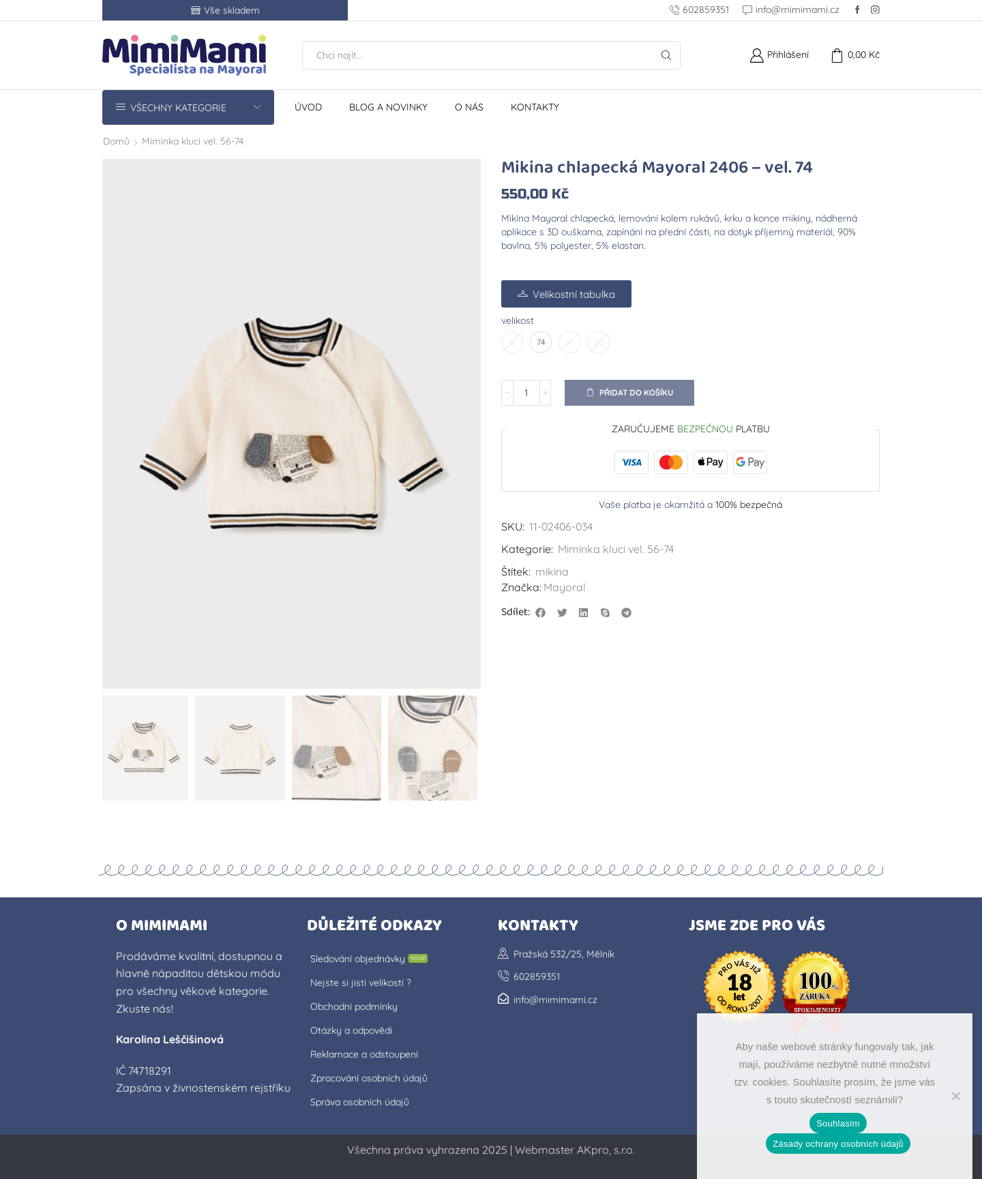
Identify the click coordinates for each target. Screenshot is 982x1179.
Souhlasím (838, 1123)
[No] (955, 1096)
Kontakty (535, 107)
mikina (552, 571)
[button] (541, 612)
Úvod (308, 107)
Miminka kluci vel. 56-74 (192, 141)
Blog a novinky (388, 107)
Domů (116, 141)
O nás (469, 107)
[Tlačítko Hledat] (666, 55)
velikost (517, 320)
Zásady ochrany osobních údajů (838, 1144)
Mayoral (565, 587)
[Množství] (526, 393)
